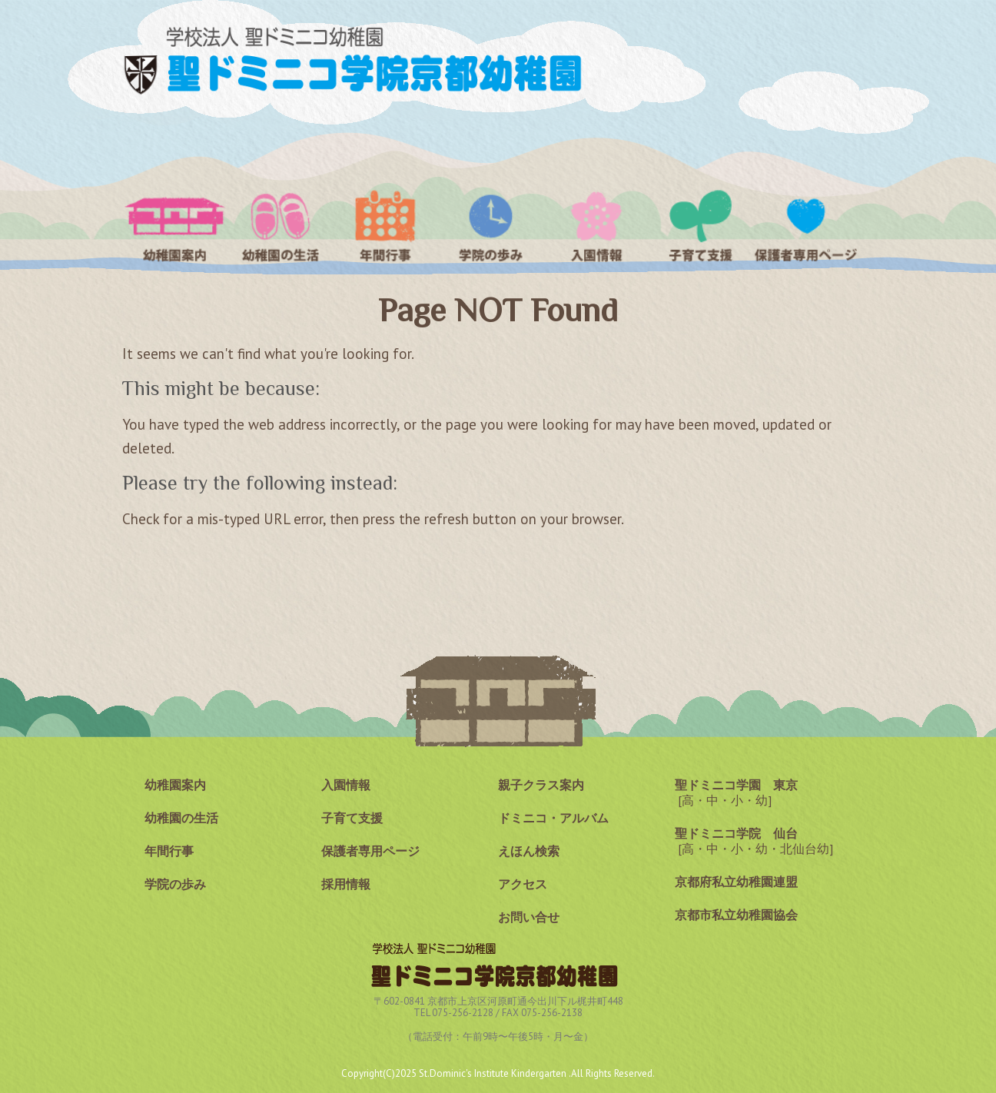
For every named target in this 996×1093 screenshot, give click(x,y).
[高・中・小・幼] (736, 792)
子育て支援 (701, 225)
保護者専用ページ (805, 225)
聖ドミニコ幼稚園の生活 (280, 225)
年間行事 (385, 225)
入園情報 (596, 225)
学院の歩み (490, 225)
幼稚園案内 (174, 225)
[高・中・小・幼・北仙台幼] (754, 841)
